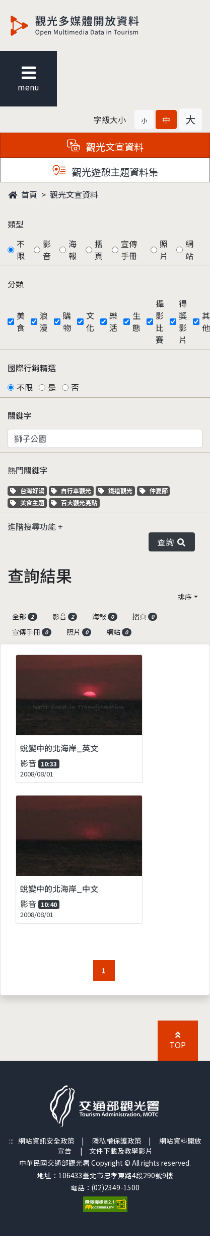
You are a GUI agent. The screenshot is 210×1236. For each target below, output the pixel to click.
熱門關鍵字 (28, 470)
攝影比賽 (160, 321)
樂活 (113, 321)
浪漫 (44, 321)
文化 (90, 321)
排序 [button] (185, 597)
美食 (21, 321)
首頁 (22, 194)
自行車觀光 (71, 490)
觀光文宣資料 (74, 194)
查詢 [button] (171, 542)
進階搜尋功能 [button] (33, 526)
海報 (72, 250)
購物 (67, 321)
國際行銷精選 (32, 368)
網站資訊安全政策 (46, 1141)
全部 (24, 616)
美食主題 (28, 502)
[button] (144, 119)
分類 (16, 284)
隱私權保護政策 (117, 1141)
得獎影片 (183, 321)
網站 (189, 250)
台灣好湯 (28, 490)
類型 (16, 224)
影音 (47, 250)
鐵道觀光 (116, 490)
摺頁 (99, 250)
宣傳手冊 (129, 250)
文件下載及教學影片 (121, 1151)
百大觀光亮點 (74, 502)
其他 (206, 321)
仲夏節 (154, 490)
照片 (164, 250)
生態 (136, 321)
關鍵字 (20, 415)
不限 (21, 250)
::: (11, 1141)
